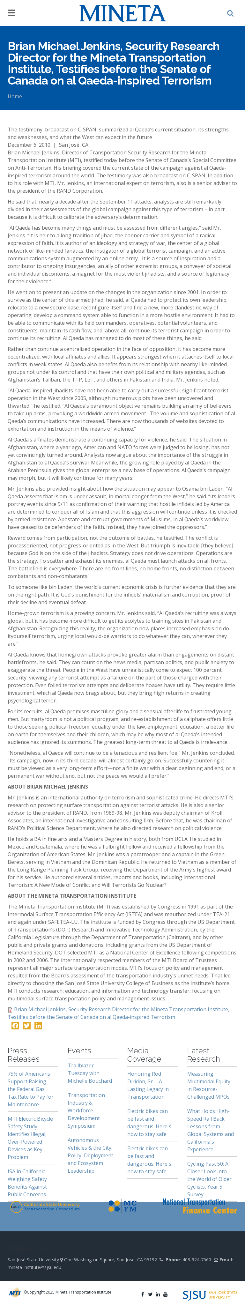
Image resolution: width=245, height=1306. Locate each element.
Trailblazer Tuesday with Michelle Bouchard (90, 1073)
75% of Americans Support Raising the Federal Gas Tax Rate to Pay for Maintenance (31, 1089)
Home (15, 96)
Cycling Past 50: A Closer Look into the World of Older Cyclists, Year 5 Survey (209, 1179)
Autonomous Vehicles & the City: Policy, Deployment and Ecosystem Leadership (90, 1155)
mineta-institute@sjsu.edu (34, 1267)
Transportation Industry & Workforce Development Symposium (86, 1110)
